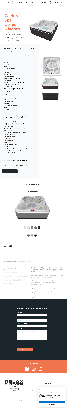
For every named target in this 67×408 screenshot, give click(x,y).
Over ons (50, 2)
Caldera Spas (33, 383)
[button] (5, 2)
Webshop (63, 2)
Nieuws (32, 393)
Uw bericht (19, 328)
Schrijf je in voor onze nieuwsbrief (50, 382)
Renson (20, 2)
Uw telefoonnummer (22, 323)
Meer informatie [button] (52, 404)
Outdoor (32, 391)
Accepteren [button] (52, 401)
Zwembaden (34, 2)
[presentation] (26, 343)
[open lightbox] (51, 67)
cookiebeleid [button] (43, 396)
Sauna (26, 2)
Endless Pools (14, 2)
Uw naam (19, 312)
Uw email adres (21, 318)
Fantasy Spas (33, 387)
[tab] (17, 264)
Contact (56, 2)
